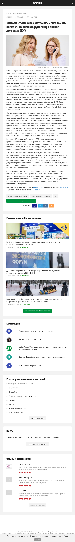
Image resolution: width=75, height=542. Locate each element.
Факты (9, 431)
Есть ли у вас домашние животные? (25, 379)
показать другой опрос (37, 418)
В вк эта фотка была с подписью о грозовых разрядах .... (42, 357)
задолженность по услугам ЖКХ (41, 196)
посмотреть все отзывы (37, 505)
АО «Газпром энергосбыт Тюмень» (18, 196)
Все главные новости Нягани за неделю (37, 311)
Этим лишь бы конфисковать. (30, 340)
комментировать (21, 201)
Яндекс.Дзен (38, 187)
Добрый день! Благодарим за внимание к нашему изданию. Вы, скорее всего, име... (43, 348)
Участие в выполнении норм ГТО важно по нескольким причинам (32, 437)
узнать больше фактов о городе (37, 444)
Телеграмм (36, 190)
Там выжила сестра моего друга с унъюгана (36, 331)
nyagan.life (37, 3)
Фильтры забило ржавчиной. (30, 366)
